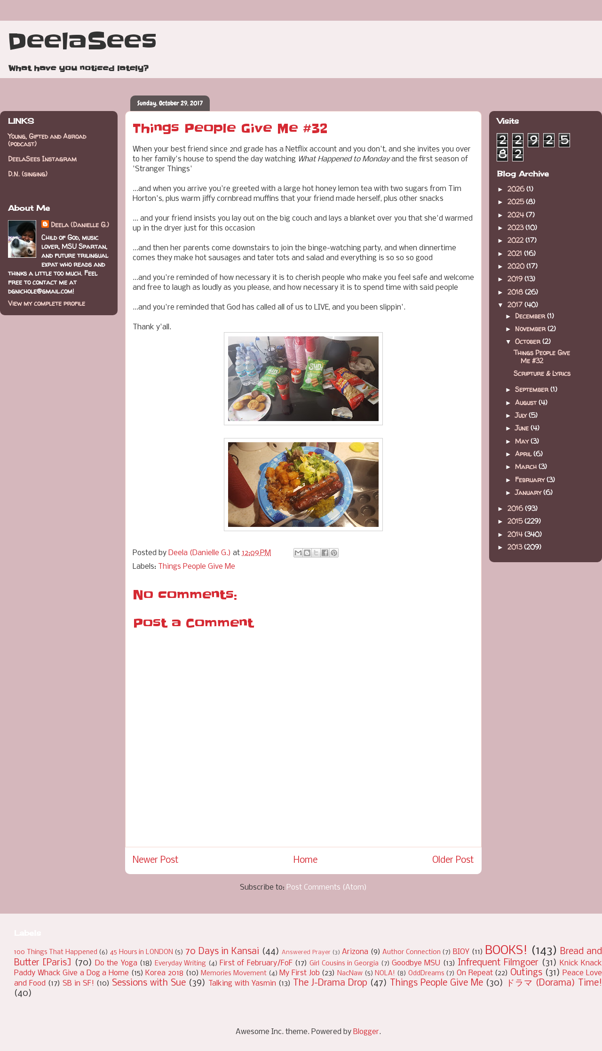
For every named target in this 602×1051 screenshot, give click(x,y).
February (531, 479)
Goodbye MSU (416, 963)
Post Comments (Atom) (326, 888)
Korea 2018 (164, 973)
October (528, 341)
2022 (516, 240)
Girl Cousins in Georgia (344, 963)
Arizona (355, 952)
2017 (515, 304)
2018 (516, 291)
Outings (526, 973)
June (523, 427)
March (527, 466)
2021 (515, 253)
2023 (516, 227)
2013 (515, 546)
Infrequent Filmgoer (498, 963)
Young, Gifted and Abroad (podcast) (47, 140)
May (523, 441)
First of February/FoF (256, 963)
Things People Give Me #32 (542, 356)
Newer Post (156, 860)
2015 (515, 521)
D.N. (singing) (28, 173)
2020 (516, 266)
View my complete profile (46, 303)
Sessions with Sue (149, 983)
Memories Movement (234, 973)
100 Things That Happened (55, 952)
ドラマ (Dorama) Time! (554, 983)
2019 (515, 278)
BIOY (461, 952)
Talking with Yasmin (242, 983)
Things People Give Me (196, 567)
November (531, 328)
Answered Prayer (306, 952)
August (527, 402)
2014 (515, 534)
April (524, 453)
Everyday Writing (180, 963)
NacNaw (350, 973)
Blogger (366, 1032)
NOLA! (385, 973)
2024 (516, 214)
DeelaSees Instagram (42, 158)
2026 (516, 188)
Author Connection (411, 952)
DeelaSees (82, 41)
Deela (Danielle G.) (80, 224)
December (531, 315)
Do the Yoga (116, 963)
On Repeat (475, 973)
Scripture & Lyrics (542, 373)
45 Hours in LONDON (141, 952)
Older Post (453, 860)
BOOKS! (506, 951)
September (532, 389)
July (522, 415)
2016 (516, 508)
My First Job (299, 973)
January (529, 492)
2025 (516, 201)
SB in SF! (78, 983)
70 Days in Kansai (222, 951)
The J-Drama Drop (330, 983)
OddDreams (426, 973)
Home (305, 860)
